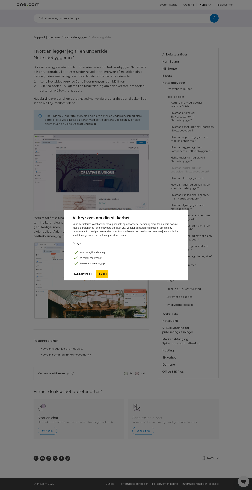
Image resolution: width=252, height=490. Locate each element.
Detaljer (77, 243)
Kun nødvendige (83, 274)
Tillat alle (102, 274)
